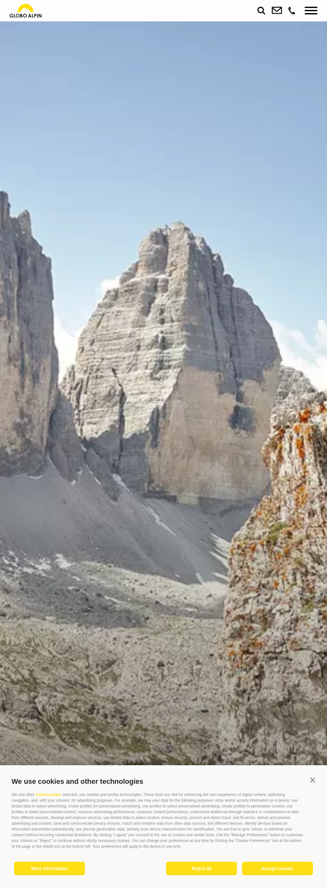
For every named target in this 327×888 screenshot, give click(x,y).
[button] (313, 780)
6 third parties (48, 794)
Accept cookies (277, 868)
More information (49, 868)
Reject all (201, 868)
